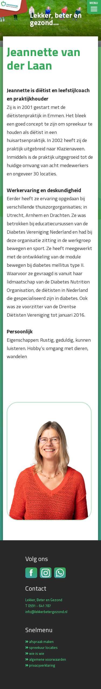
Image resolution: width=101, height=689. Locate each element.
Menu (93, 3)
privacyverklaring (40, 665)
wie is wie (34, 653)
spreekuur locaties (41, 647)
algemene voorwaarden (45, 659)
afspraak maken (39, 641)
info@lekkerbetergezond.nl (46, 611)
